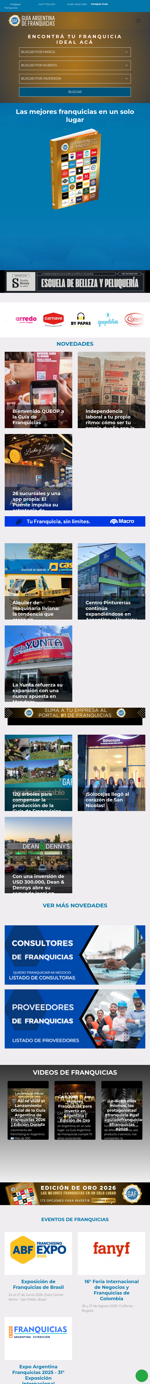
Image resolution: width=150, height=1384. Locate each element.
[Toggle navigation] (138, 20)
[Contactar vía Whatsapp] (142, 1376)
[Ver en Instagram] (68, 359)
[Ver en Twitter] (62, 359)
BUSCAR (75, 94)
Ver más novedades (75, 905)
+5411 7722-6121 (44, 4)
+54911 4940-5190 (74, 4)
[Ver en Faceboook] (57, 359)
